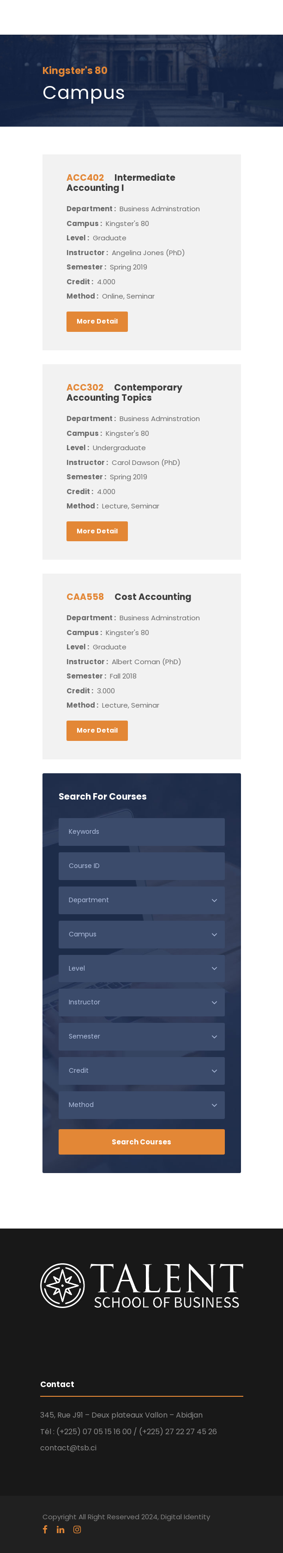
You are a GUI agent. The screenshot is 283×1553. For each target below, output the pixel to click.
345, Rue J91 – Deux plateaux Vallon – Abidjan (121, 1415)
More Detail (97, 321)
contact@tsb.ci (68, 1448)
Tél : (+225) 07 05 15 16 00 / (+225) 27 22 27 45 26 (128, 1431)
